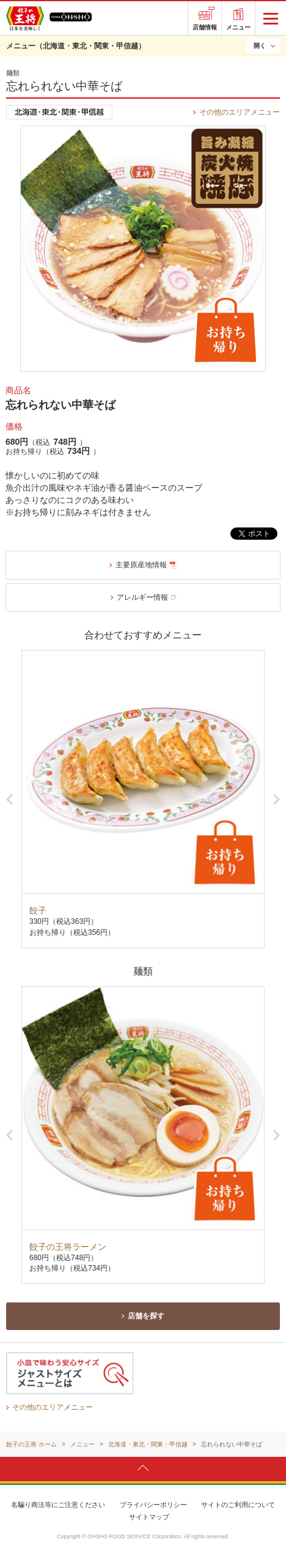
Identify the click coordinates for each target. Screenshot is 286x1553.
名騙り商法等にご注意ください (58, 1504)
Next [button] (276, 799)
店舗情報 (205, 27)
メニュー (238, 27)
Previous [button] (9, 799)
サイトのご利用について (238, 1504)
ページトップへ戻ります (143, 1468)
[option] (143, 799)
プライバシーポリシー (153, 1504)
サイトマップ (149, 1517)
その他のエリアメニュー (239, 112)
